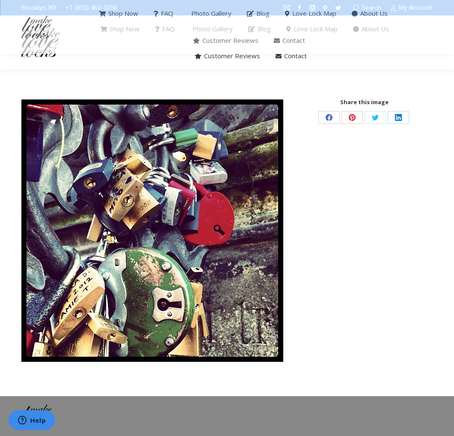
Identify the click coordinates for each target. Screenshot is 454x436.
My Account (411, 7)
